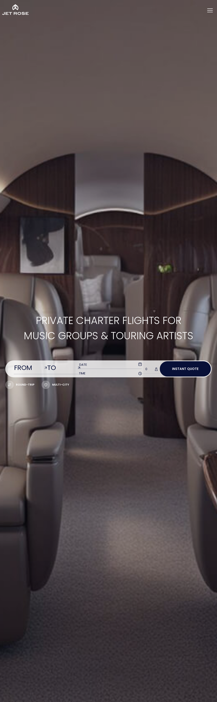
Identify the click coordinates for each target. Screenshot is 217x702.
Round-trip (19, 385)
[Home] (15, 9)
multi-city (55, 385)
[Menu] (210, 10)
